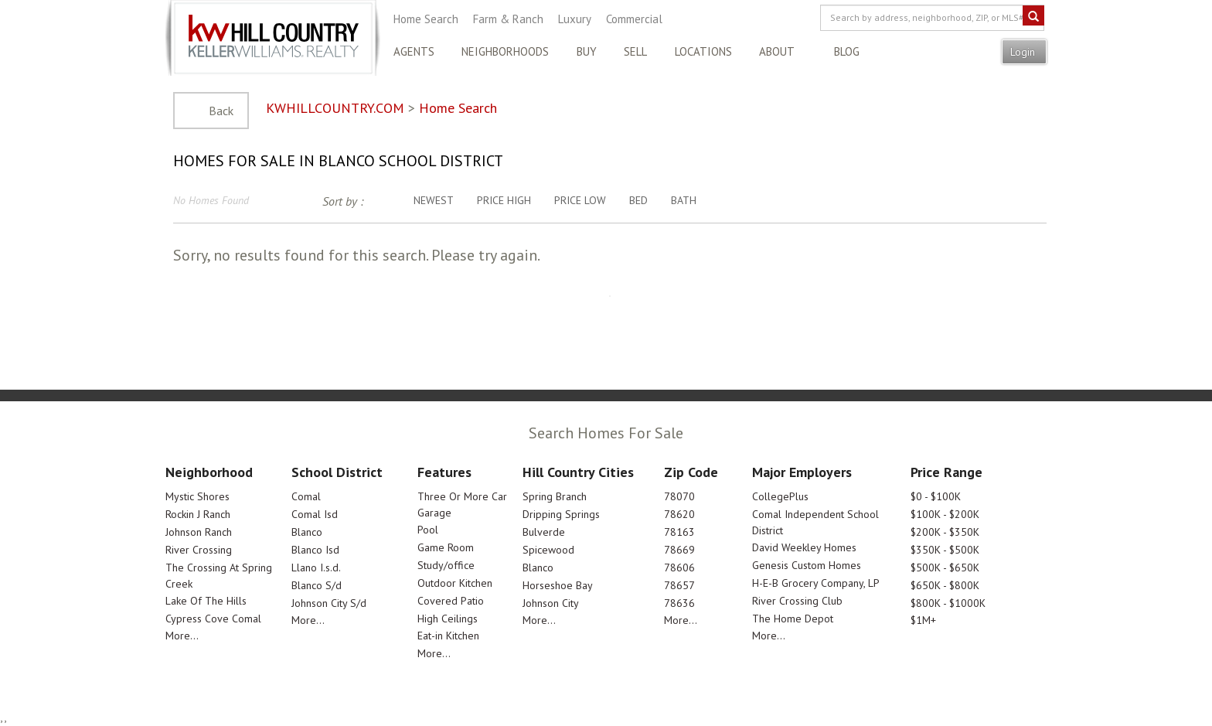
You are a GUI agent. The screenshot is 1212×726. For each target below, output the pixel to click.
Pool (427, 530)
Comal (306, 496)
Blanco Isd (315, 550)
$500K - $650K (945, 567)
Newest (434, 200)
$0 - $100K (936, 496)
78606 (679, 567)
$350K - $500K (945, 550)
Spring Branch (555, 496)
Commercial (634, 19)
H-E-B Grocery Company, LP (816, 583)
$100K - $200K (945, 514)
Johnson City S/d (328, 603)
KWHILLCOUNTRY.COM (335, 108)
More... (182, 635)
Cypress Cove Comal (213, 618)
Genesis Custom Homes (806, 565)
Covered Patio (450, 601)
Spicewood (548, 550)
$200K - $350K (945, 532)
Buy (587, 51)
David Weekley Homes (804, 547)
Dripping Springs (561, 514)
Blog (847, 51)
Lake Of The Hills (206, 601)
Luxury (574, 19)
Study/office (446, 565)
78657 (679, 585)
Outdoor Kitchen (454, 583)
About (777, 51)
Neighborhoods (505, 51)
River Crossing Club (797, 601)
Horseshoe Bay (558, 585)
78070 (679, 496)
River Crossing (198, 550)
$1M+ (923, 620)
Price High (504, 200)
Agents (413, 51)
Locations (703, 51)
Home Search (425, 19)
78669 (679, 550)
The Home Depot (792, 618)
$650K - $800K (945, 585)
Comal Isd (314, 514)
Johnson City (551, 603)
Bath (683, 200)
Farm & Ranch (508, 19)
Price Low (580, 200)
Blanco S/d (316, 585)
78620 (679, 514)
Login (1024, 52)
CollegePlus (780, 496)
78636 (679, 603)
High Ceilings (447, 618)
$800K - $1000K (948, 603)
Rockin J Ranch (197, 514)
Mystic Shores (197, 496)
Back (221, 110)
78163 (679, 532)
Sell (635, 51)
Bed (638, 200)
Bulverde (544, 532)
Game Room (445, 547)
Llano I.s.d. (316, 567)
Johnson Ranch (198, 532)
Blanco (306, 532)
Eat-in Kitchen (448, 635)
